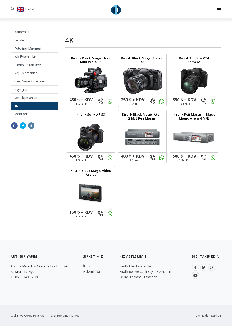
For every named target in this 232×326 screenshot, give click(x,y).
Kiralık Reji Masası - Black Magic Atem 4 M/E (194, 116)
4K (16, 105)
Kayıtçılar (20, 89)
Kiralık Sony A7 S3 (90, 114)
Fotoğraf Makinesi (27, 48)
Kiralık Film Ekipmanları (136, 266)
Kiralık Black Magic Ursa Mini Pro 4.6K (90, 60)
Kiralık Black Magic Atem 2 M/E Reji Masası (142, 116)
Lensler (19, 40)
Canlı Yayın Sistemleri (29, 81)
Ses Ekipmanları (25, 98)
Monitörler (22, 114)
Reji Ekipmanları (25, 73)
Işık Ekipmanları (25, 56)
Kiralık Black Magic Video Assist (90, 172)
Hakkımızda (91, 271)
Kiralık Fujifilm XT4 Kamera (194, 60)
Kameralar (21, 32)
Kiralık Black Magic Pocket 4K (142, 60)
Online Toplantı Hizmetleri (138, 277)
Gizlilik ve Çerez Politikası (28, 316)
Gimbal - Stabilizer (27, 65)
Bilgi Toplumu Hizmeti (65, 316)
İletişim (88, 266)
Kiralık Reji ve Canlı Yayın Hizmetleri (145, 271)
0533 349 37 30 (26, 277)
